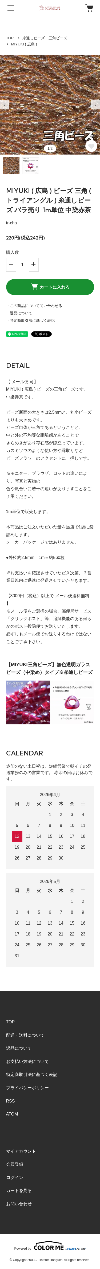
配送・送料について (25, 1035)
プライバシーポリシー (27, 1088)
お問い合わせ (19, 1204)
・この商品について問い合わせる (34, 306)
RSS (10, 1101)
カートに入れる (50, 286)
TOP (10, 38)
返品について (19, 1048)
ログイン (14, 1177)
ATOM (12, 1114)
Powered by (50, 1245)
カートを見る (19, 1190)
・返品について (19, 313)
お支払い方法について (27, 1061)
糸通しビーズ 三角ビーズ (44, 38)
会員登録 (14, 1164)
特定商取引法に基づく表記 (31, 1074)
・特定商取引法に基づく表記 (30, 320)
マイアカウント (21, 1151)
